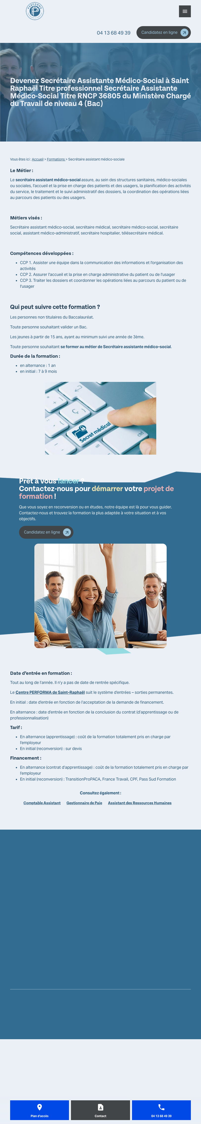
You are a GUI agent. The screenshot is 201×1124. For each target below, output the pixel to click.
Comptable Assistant (42, 803)
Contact (100, 1116)
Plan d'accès (39, 1116)
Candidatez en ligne (164, 32)
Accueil (38, 159)
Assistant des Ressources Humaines (140, 803)
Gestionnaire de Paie (84, 803)
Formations (56, 159)
